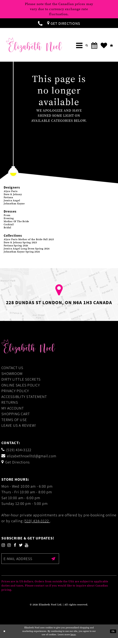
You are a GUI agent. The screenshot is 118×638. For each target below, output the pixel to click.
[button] (79, 45)
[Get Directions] (63, 23)
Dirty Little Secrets (21, 379)
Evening (9, 218)
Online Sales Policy (20, 385)
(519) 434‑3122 (37, 520)
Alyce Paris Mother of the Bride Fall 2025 (29, 239)
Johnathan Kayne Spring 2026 (22, 251)
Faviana (8, 197)
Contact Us (12, 367)
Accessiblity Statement (24, 396)
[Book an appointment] (94, 45)
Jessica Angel (12, 200)
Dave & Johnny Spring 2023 (20, 242)
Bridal (7, 227)
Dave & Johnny (13, 194)
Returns (9, 402)
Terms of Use (14, 419)
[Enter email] (30, 558)
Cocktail (9, 224)
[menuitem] (40, 23)
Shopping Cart (15, 413)
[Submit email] (53, 558)
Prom (7, 215)
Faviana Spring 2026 (16, 245)
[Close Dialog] (4, 631)
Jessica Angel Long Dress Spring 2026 (27, 248)
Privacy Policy (15, 390)
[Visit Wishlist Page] (104, 45)
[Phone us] (40, 23)
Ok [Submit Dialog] (113, 631)
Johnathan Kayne (14, 203)
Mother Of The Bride (16, 221)
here (73, 634)
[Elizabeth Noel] (34, 44)
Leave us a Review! (18, 425)
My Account (12, 408)
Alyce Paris (11, 191)
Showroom (12, 373)
